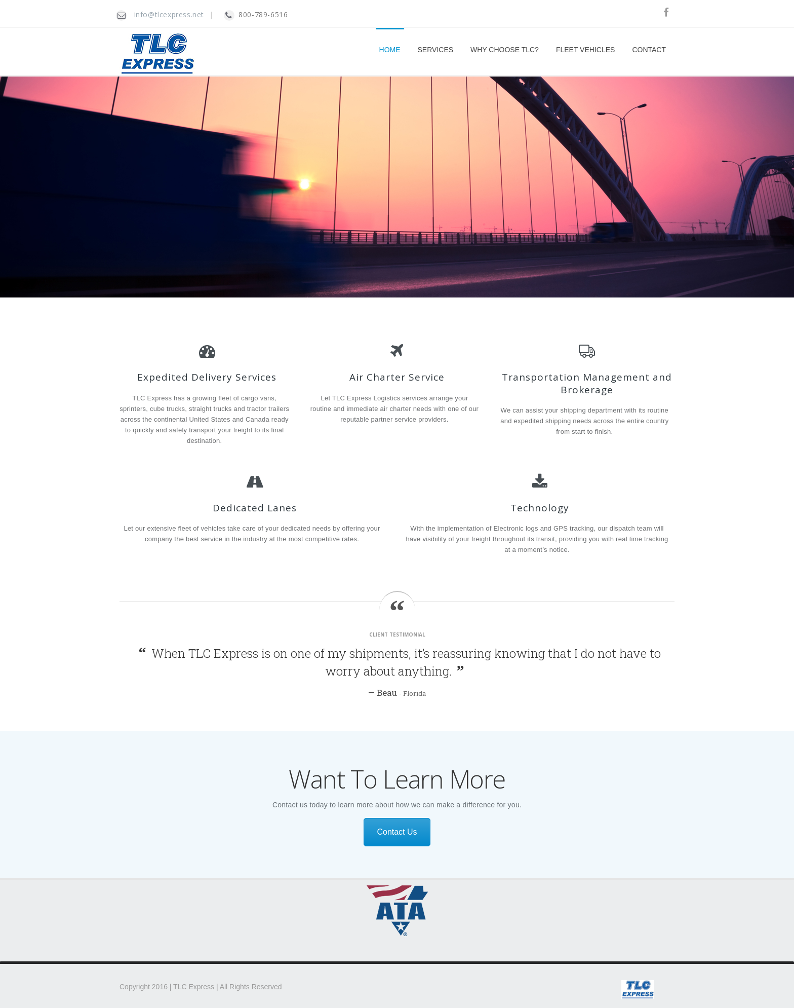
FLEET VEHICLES (585, 50)
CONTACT (649, 50)
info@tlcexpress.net (169, 14)
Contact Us (397, 832)
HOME (390, 50)
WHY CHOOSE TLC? (504, 50)
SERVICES (436, 50)
